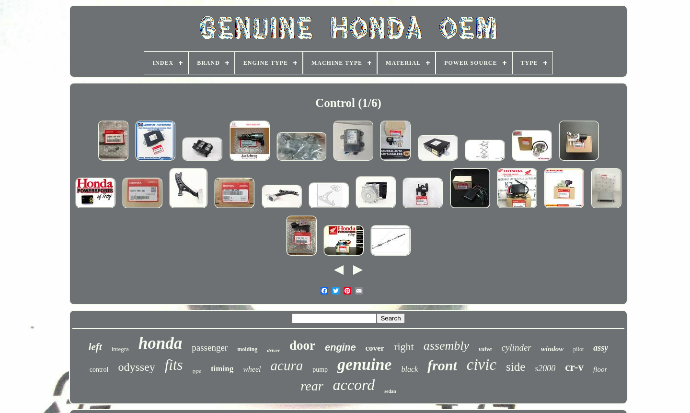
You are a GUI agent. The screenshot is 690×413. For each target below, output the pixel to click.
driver (273, 350)
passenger (210, 347)
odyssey (136, 367)
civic (481, 364)
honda (160, 343)
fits (174, 364)
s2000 (545, 368)
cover (375, 348)
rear (311, 385)
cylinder (516, 347)
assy (600, 348)
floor (600, 369)
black (409, 369)
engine (340, 347)
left (95, 347)
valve (485, 349)
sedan (390, 391)
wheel (252, 369)
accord (354, 384)
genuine (364, 364)
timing (222, 368)
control (99, 369)
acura (287, 365)
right (404, 347)
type (197, 371)
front (442, 365)
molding (247, 349)
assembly (446, 346)
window (552, 349)
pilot (578, 349)
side (515, 366)
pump (320, 369)
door (302, 345)
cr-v (574, 367)
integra (120, 349)
